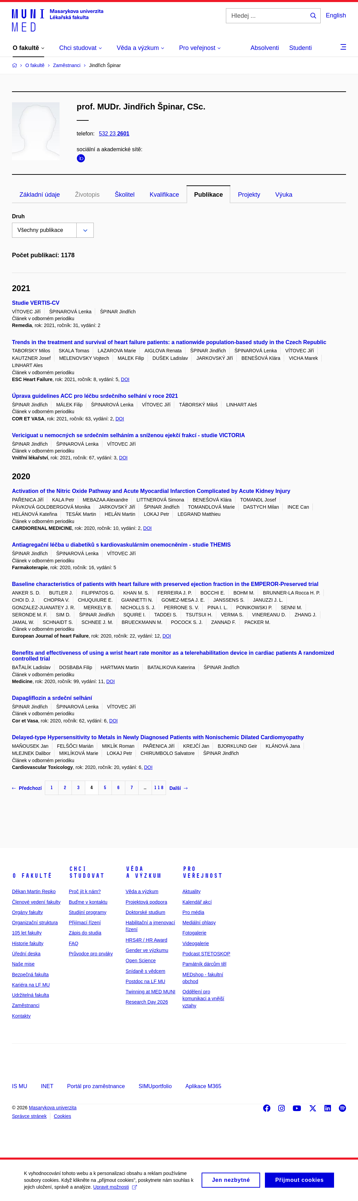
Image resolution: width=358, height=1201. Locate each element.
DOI (125, 379)
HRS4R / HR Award (146, 940)
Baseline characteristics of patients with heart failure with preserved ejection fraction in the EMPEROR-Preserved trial (165, 584)
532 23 (114, 133)
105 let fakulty (26, 933)
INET (47, 1086)
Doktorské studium (145, 912)
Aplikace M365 (203, 1086)
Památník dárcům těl (204, 964)
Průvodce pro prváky (91, 953)
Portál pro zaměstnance (96, 1086)
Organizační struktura (35, 922)
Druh (18, 216)
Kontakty (21, 1016)
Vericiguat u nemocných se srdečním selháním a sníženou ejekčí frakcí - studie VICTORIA (128, 435)
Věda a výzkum (143, 872)
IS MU (19, 1086)
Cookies (62, 1116)
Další (178, 788)
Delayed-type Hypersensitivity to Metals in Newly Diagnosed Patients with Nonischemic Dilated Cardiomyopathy (158, 737)
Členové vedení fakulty (36, 902)
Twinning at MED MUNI (150, 991)
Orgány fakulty (27, 912)
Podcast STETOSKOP (206, 953)
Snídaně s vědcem (145, 971)
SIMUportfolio (155, 1086)
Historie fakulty (27, 943)
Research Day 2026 (147, 1002)
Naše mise (23, 964)
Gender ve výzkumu (147, 950)
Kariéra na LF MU (31, 985)
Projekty (249, 194)
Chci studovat (86, 872)
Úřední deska (26, 953)
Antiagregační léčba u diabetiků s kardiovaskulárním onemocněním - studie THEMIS (121, 545)
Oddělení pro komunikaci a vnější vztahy (203, 998)
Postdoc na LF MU (145, 981)
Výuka (283, 194)
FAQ (73, 943)
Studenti (300, 47)
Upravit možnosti (115, 1190)
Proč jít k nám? (85, 891)
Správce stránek (29, 1116)
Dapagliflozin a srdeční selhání (52, 698)
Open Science (141, 960)
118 (159, 788)
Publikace (208, 194)
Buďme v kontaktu (88, 902)
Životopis (87, 194)
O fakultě (32, 875)
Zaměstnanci (25, 1005)
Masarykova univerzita (52, 1107)
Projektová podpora (146, 902)
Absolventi (265, 47)
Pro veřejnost (202, 872)
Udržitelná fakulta (30, 995)
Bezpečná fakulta (30, 974)
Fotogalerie (194, 933)
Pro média (193, 912)
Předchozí (27, 788)
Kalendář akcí (197, 902)
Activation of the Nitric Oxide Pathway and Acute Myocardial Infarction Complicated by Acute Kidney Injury (151, 491)
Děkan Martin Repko (34, 891)
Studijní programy (87, 912)
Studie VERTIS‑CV (36, 303)
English (336, 15)
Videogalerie (195, 943)
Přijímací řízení (85, 922)
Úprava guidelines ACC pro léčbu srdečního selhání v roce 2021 (95, 396)
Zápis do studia (85, 933)
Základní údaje (40, 194)
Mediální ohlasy (199, 922)
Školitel (125, 194)
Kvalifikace (164, 194)
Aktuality (191, 891)
